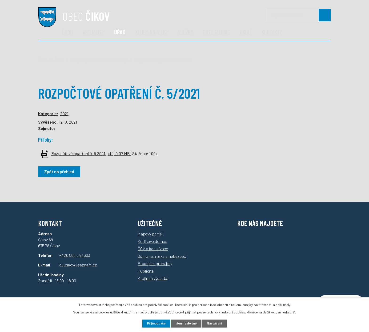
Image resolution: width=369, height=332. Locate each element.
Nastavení (215, 323)
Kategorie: (48, 113)
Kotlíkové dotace (152, 241)
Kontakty (271, 31)
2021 (64, 113)
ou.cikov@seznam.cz (78, 264)
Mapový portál (150, 233)
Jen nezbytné (186, 323)
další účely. (283, 304)
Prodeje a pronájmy (155, 263)
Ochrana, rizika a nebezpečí (162, 256)
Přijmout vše (156, 323)
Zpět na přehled (59, 171)
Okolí (246, 31)
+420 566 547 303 (74, 255)
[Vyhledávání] (298, 15)
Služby (185, 31)
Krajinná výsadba (153, 278)
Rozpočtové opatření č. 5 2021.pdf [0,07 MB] (91, 153)
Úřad (119, 31)
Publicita (146, 270)
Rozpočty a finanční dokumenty (98, 59)
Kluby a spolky (151, 31)
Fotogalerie (216, 31)
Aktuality (93, 31)
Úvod (67, 31)
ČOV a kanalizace (153, 248)
